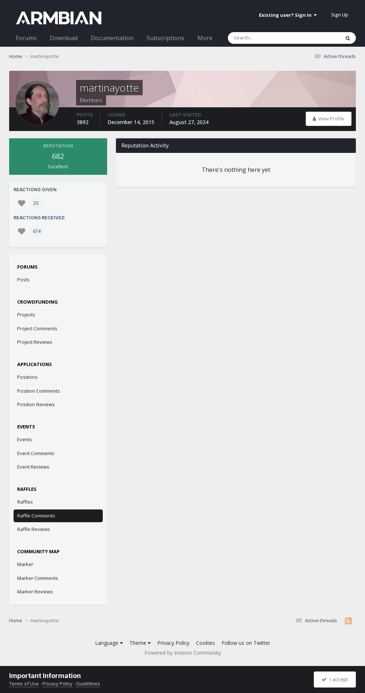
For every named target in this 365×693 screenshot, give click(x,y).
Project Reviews (34, 342)
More (204, 38)
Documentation (112, 38)
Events (24, 439)
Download (64, 38)
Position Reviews (36, 404)
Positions (27, 377)
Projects (26, 314)
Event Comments (35, 453)
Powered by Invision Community (182, 652)
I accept (334, 679)
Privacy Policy (173, 642)
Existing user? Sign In (288, 15)
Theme (140, 642)
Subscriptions (165, 38)
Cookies (205, 642)
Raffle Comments (36, 515)
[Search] (265, 38)
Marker (25, 564)
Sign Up (339, 14)
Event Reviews (33, 466)
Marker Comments (37, 578)
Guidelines (88, 683)
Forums (26, 38)
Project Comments (37, 328)
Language (109, 642)
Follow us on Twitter (246, 642)
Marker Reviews (35, 591)
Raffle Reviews (33, 529)
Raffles (25, 501)
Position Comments (38, 391)
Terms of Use (24, 683)
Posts (23, 279)
